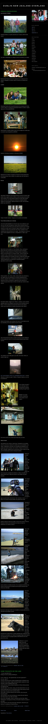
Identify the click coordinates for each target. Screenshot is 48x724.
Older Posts (27, 710)
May (33, 29)
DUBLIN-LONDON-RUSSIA (9, 11)
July (32, 30)
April (33, 27)
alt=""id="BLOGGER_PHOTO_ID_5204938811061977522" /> (13, 367)
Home (15, 710)
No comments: (4, 666)
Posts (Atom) (9, 713)
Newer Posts (3, 710)
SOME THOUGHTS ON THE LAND (11, 671)
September (34, 32)
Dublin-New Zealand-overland (24, 6)
